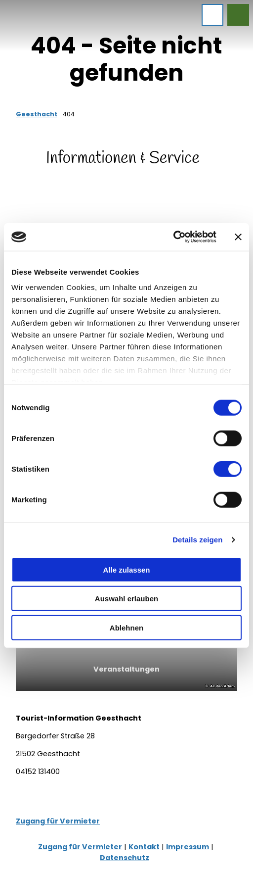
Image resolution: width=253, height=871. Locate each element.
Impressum (187, 847)
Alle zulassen (126, 569)
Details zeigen (197, 539)
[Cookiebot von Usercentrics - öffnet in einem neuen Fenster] (173, 237)
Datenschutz (124, 858)
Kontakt (144, 847)
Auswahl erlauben (126, 598)
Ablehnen (126, 627)
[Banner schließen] (238, 237)
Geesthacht (36, 114)
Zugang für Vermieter (58, 821)
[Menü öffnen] (212, 15)
